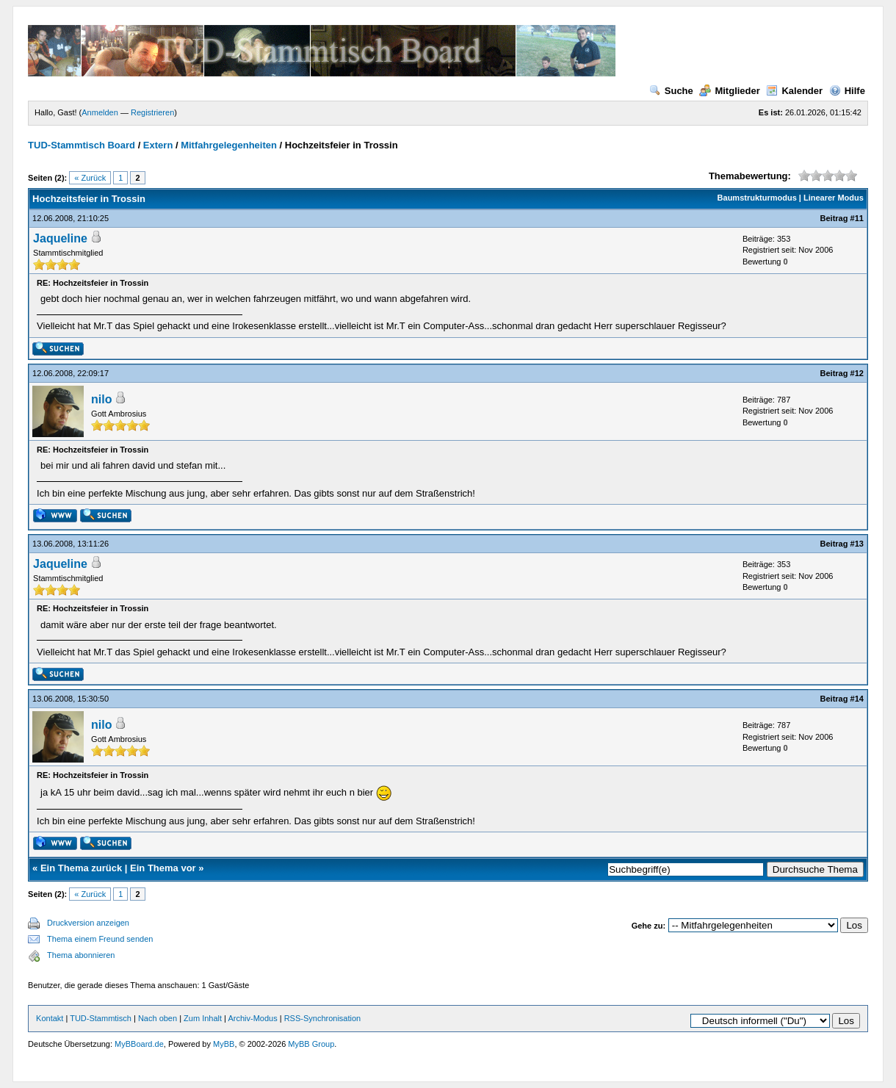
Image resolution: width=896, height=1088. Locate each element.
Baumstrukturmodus (757, 197)
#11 (857, 218)
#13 (857, 543)
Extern (158, 145)
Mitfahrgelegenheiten (229, 145)
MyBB (223, 1044)
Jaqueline (60, 238)
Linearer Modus (833, 197)
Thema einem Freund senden (100, 938)
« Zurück (90, 177)
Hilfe (847, 90)
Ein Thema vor (163, 867)
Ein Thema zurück (81, 867)
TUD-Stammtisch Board (81, 145)
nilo (101, 399)
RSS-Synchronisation (322, 1018)
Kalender (794, 90)
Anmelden (100, 112)
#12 (857, 373)
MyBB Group (311, 1044)
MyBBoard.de (139, 1044)
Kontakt (49, 1018)
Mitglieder (729, 90)
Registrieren (152, 112)
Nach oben (157, 1018)
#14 (857, 698)
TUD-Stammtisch (102, 1018)
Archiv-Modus (252, 1018)
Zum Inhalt (203, 1018)
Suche (671, 90)
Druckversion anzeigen (88, 922)
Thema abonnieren (81, 955)
